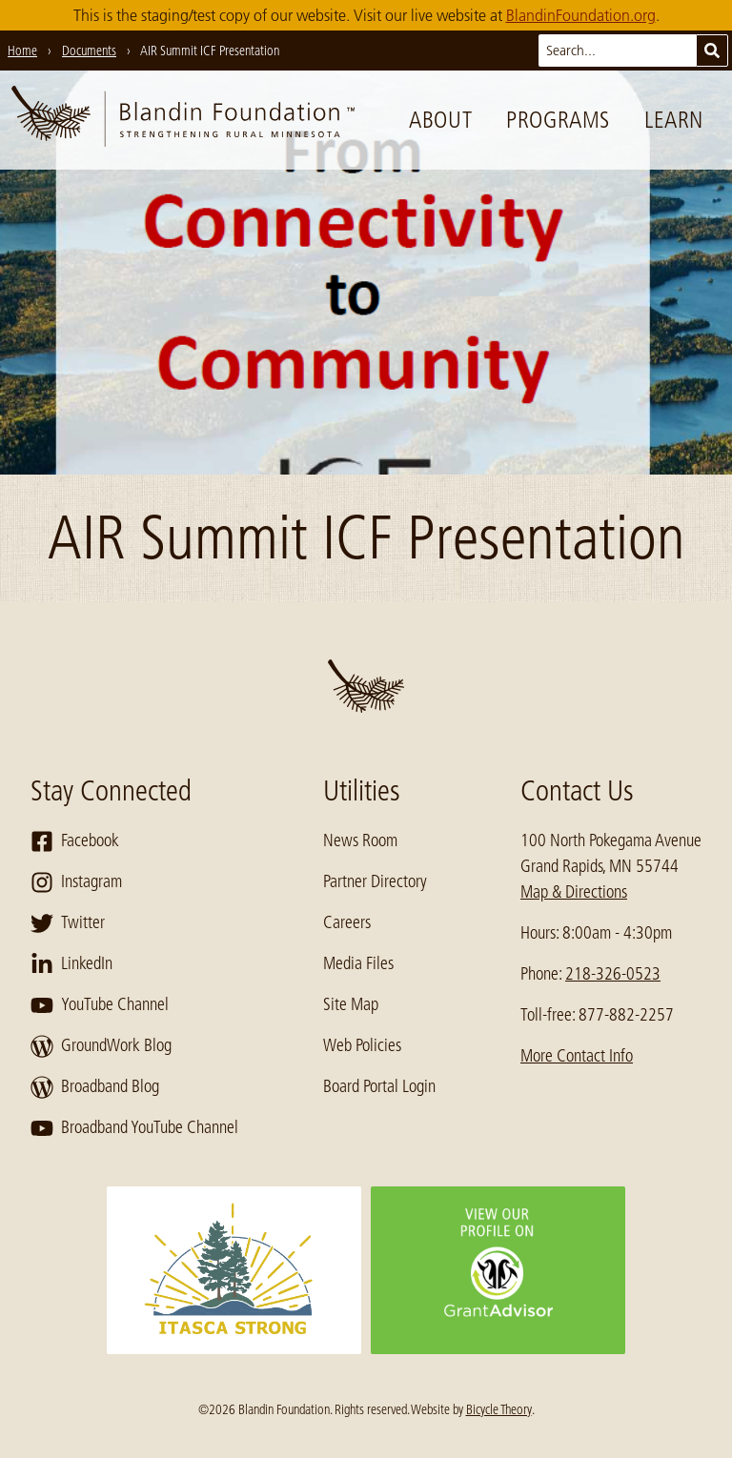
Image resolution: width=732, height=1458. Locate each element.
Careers (347, 922)
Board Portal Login (379, 1086)
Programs (558, 119)
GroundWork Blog (101, 1046)
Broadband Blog (94, 1087)
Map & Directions (573, 891)
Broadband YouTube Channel (134, 1128)
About (440, 119)
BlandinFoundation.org (581, 15)
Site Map (350, 1004)
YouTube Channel (99, 1005)
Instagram (76, 882)
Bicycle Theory (499, 1409)
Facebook (74, 841)
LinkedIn (71, 964)
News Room (360, 840)
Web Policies (362, 1045)
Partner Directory (375, 881)
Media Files (358, 963)
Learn (673, 119)
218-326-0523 (613, 973)
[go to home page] (183, 120)
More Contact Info (576, 1055)
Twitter (67, 923)
